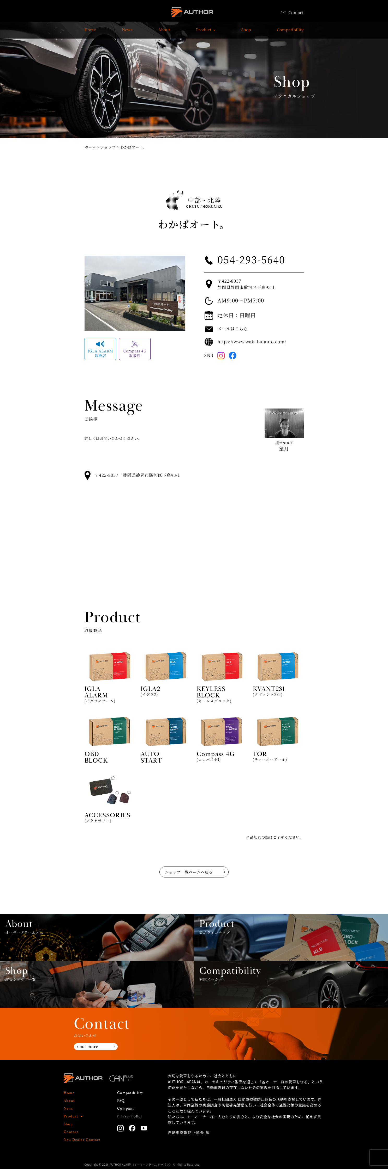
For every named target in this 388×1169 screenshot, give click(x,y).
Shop (246, 32)
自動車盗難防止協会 (186, 1132)
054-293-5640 (251, 259)
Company (126, 1108)
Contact (292, 12)
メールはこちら (232, 329)
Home (90, 32)
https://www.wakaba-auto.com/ (251, 342)
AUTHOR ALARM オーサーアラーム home (192, 13)
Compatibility (290, 32)
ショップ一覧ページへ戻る (189, 872)
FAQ (120, 1101)
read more (87, 1046)
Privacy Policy (129, 1116)
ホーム (90, 147)
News (127, 32)
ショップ (108, 147)
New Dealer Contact (82, 1140)
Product (203, 32)
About (164, 32)
